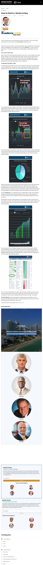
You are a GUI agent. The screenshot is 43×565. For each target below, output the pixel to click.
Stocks (4, 563)
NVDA (22, 15)
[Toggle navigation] (40, 2)
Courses (4, 546)
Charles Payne (21, 396)
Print (7, 8)
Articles (4, 541)
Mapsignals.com (20, 302)
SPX (30, 47)
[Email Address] (21, 478)
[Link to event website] (21, 330)
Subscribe (21, 480)
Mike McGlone (21, 441)
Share (2, 8)
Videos (4, 543)
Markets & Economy (6, 561)
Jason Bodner (21, 373)
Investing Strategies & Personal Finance (10, 559)
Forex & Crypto (5, 554)
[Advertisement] (21, 454)
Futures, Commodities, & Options (8, 556)
